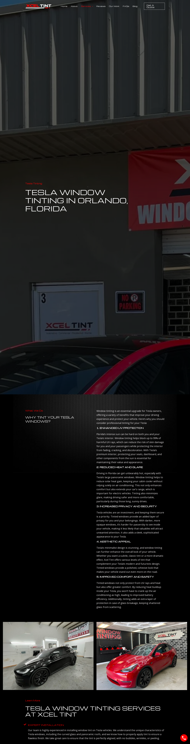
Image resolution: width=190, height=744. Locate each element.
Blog (135, 6)
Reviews (101, 6)
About (74, 6)
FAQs (126, 6)
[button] (92, 6)
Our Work (114, 6)
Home (64, 6)
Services (87, 6)
